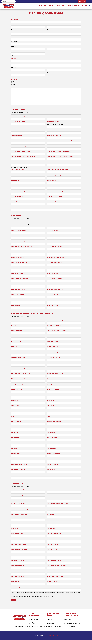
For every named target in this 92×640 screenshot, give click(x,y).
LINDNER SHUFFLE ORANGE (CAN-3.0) (55, 191)
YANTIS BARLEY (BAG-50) (52, 352)
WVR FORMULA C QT (15, 432)
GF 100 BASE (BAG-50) (15, 202)
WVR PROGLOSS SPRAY (52, 448)
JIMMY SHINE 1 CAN (15, 405)
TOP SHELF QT (14, 416)
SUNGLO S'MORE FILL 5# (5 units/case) (19, 278)
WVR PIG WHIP (50, 443)
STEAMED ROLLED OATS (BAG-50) (18, 357)
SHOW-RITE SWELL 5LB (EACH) (17, 576)
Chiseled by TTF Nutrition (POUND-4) (55, 379)
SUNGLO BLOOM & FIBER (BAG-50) (54, 278)
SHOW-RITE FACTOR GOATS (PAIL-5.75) (55, 533)
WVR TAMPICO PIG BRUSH (52, 464)
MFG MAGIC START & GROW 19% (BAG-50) (56, 331)
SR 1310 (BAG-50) (50, 514)
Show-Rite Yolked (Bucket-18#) (54, 495)
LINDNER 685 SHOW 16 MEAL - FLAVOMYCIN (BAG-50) (58, 151)
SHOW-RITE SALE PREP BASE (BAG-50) (19, 490)
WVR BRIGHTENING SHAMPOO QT (54, 421)
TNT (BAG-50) (14, 347)
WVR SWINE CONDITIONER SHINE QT (19, 464)
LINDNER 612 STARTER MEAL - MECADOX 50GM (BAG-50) (59, 130)
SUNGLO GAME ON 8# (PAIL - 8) (18, 289)
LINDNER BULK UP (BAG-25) (17, 196)
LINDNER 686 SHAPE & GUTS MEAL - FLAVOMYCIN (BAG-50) (60, 157)
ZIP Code (12, 56)
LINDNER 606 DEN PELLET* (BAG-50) (18, 121)
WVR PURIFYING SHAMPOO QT (53, 453)
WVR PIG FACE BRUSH (15, 443)
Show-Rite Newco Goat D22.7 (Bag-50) (19, 509)
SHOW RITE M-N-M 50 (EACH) (17, 560)
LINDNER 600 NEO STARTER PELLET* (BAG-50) (56, 116)
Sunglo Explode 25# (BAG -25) (17, 257)
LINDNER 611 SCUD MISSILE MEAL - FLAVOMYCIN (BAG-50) (23, 130)
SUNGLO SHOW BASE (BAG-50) (53, 294)
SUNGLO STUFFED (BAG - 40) (17, 284)
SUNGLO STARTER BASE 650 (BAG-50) (55, 300)
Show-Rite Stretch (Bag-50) (17, 587)
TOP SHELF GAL (50, 411)
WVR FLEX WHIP (50, 427)
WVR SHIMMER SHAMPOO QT (17, 459)
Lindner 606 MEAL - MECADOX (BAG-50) (19, 116)
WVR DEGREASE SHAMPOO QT (17, 427)
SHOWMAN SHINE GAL (52, 405)
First (12, 29)
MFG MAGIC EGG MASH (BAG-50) (18, 336)
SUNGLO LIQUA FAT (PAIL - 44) (53, 305)
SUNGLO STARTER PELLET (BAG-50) (54, 222)
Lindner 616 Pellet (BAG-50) (53, 121)
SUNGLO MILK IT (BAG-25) (52, 273)
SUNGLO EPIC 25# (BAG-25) (53, 268)
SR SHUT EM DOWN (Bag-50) (17, 533)
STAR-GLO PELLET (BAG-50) (53, 389)
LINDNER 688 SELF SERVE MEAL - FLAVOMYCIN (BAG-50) (23, 157)
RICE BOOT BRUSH (51, 470)
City (11, 51)
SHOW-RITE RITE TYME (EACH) (53, 555)
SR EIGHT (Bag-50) (51, 528)
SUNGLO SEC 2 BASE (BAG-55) (17, 294)
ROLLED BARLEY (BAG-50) (52, 347)
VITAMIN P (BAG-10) (51, 180)
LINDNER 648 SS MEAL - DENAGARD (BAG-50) (20, 151)
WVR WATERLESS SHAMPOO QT (18, 470)
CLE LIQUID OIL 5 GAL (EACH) (53, 582)
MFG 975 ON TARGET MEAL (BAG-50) (55, 320)
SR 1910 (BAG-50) (50, 523)
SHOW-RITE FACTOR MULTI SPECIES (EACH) (20, 555)
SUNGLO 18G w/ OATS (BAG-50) (18, 241)
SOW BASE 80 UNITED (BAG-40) (18, 207)
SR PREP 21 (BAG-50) (15, 523)
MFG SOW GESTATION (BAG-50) (18, 331)
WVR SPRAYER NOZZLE (16, 421)
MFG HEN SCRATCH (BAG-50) (53, 336)
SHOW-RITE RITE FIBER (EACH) (17, 566)
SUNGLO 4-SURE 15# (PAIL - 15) (53, 252)
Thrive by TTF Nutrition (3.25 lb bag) (55, 373)
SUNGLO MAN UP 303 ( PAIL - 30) (18, 273)
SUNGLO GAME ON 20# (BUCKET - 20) (55, 289)
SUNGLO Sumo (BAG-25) (16, 305)
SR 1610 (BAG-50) (14, 528)
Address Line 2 (13, 46)
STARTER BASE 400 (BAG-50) (53, 202)
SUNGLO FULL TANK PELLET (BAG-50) (19, 262)
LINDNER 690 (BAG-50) (51, 162)
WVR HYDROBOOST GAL (16, 437)
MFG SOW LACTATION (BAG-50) (54, 325)
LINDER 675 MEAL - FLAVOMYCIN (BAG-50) (20, 146)
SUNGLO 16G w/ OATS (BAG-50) (53, 236)
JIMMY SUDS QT (50, 400)
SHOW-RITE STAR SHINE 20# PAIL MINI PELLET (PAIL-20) (23, 539)
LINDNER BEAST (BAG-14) (52, 186)
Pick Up (13, 83)
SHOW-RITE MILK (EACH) (52, 550)
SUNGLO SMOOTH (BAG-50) (17, 236)
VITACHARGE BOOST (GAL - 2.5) (18, 368)
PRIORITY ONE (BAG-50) (16, 341)
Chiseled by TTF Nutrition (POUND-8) (19, 384)
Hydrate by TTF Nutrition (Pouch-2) (54, 384)
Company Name (14, 19)
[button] (89, 6)
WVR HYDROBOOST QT (52, 432)
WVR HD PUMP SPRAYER (52, 437)
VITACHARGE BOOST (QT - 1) (53, 363)
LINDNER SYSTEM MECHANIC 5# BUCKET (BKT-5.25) (58, 170)
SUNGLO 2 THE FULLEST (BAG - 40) (54, 246)
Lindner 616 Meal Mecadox (16, 135)
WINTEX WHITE (50, 416)
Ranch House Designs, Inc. (51, 635)
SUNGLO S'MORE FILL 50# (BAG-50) (54, 284)
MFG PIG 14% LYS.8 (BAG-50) (17, 320)
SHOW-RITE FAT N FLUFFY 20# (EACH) (19, 550)
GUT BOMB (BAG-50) (15, 352)
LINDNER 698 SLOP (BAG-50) (17, 175)
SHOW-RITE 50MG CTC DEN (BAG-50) (19, 514)
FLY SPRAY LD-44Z (15, 363)
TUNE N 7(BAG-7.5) (15, 180)
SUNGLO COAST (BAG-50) (52, 230)
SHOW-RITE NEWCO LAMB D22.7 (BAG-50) (56, 509)
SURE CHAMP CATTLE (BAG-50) (53, 357)
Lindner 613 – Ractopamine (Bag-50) (54, 135)
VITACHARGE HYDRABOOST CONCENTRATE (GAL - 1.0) (58, 368)
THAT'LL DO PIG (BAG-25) (16, 475)
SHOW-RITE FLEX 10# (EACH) (53, 544)
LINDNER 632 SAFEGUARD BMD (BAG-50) (19, 141)
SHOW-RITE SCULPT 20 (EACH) (17, 571)
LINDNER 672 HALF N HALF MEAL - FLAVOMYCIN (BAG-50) (59, 141)
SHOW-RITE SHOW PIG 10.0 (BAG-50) (55, 571)
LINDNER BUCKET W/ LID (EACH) (54, 175)
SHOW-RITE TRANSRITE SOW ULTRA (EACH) (56, 566)
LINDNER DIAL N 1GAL (15, 186)
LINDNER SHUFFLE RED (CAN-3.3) (18, 191)
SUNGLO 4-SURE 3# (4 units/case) (18, 252)
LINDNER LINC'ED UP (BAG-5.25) (17, 162)
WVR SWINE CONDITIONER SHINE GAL (55, 459)
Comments (13, 87)
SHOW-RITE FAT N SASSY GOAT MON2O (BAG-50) (57, 504)
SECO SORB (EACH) (15, 582)
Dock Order (14, 84)
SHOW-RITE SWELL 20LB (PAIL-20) (18, 544)
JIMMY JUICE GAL (50, 395)
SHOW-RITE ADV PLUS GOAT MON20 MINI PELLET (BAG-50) (60, 490)
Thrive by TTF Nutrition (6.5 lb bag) (18, 379)
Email (12, 32)
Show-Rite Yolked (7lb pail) (17, 495)
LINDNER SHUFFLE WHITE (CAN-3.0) (54, 196)
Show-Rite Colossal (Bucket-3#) (18, 504)
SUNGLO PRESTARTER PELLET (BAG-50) (19, 222)
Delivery (13, 81)
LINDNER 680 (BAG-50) (51, 146)
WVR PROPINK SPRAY (15, 453)
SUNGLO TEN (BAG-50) (52, 241)
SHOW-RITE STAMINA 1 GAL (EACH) (54, 560)
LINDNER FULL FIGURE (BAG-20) (17, 170)
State (48, 51)
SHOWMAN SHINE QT (15, 411)
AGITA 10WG (13, 395)
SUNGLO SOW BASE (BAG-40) (17, 300)
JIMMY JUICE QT (14, 400)
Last (47, 29)
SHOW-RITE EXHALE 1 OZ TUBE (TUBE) (55, 539)
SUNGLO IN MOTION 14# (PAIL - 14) (54, 262)
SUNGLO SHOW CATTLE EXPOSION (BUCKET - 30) (21, 246)
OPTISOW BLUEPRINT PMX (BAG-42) (55, 576)
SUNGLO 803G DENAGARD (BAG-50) (18, 230)
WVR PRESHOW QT (15, 448)
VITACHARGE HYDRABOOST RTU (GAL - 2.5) (20, 373)
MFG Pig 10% (13, 325)
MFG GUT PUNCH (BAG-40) (52, 341)
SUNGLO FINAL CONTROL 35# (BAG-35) (55, 257)
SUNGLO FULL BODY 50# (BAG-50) (18, 268)
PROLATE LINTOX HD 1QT (16, 389)
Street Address (14, 41)
